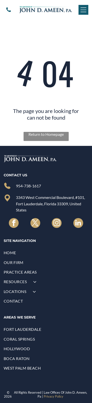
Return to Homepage (46, 134)
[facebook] (14, 223)
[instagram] (57, 223)
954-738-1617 (28, 185)
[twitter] (35, 223)
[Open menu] (83, 10)
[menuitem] (46, 252)
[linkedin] (78, 223)
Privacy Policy (53, 396)
